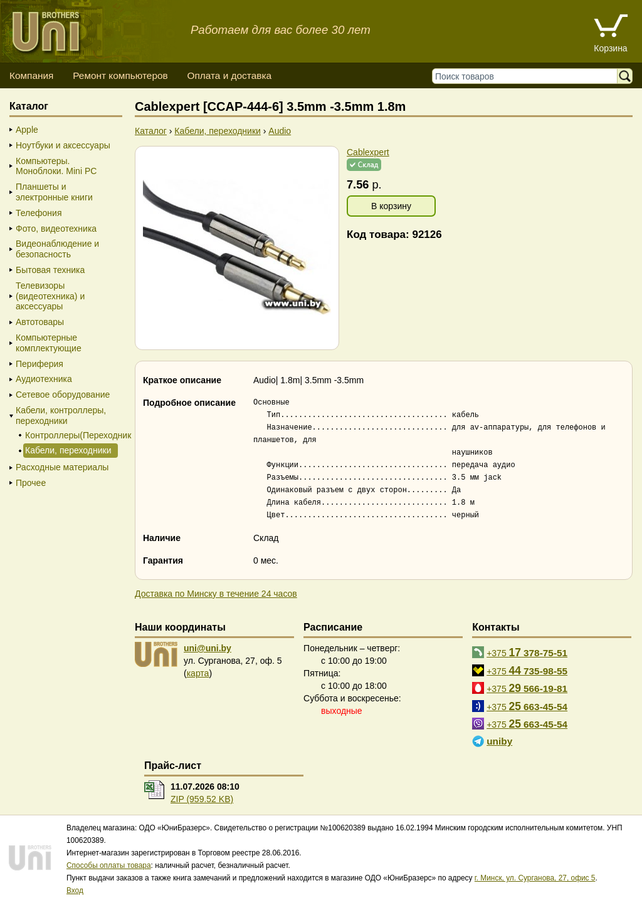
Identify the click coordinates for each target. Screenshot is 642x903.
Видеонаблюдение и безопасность (57, 249)
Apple (27, 130)
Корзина (610, 48)
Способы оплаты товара (108, 865)
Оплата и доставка (229, 75)
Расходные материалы (62, 467)
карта (198, 673)
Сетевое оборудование (63, 395)
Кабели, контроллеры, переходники (61, 415)
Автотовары (40, 322)
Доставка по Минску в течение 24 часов (216, 594)
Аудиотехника (44, 379)
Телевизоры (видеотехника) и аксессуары (50, 296)
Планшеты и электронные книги (54, 192)
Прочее (31, 483)
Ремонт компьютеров (120, 75)
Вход (74, 890)
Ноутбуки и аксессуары (63, 145)
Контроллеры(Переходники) (70, 435)
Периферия (39, 364)
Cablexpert (368, 152)
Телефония (38, 213)
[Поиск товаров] (527, 76)
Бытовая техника (50, 270)
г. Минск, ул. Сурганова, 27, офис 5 (535, 878)
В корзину (391, 206)
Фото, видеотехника (56, 229)
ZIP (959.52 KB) (202, 799)
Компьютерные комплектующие (49, 343)
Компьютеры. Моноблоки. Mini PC (56, 166)
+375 (527, 652)
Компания (31, 75)
